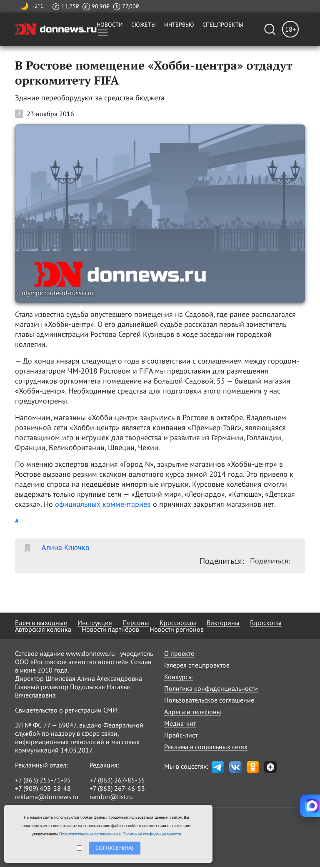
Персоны (135, 622)
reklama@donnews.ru (46, 796)
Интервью (179, 24)
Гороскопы (266, 622)
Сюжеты (143, 24)
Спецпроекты (222, 24)
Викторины (223, 622)
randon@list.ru (111, 796)
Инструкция (95, 622)
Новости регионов (177, 629)
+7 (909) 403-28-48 (43, 788)
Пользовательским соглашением (88, 834)
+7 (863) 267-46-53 (117, 788)
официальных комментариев (104, 504)
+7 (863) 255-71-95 (43, 780)
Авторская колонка (43, 629)
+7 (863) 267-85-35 (117, 780)
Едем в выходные (41, 622)
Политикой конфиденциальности (151, 834)
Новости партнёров (110, 629)
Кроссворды (178, 622)
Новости (110, 24)
